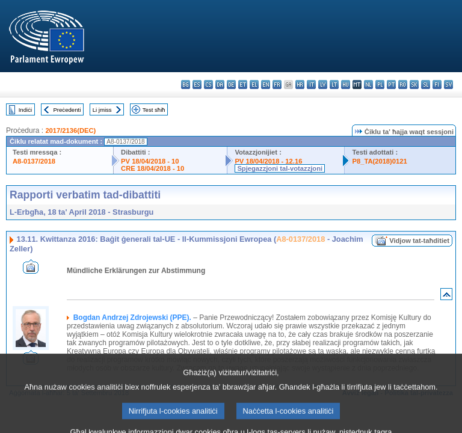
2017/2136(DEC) (70, 130)
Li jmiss (102, 109)
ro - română (402, 84)
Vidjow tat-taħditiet (419, 240)
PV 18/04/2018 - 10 (150, 161)
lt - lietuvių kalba (334, 84)
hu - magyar (345, 84)
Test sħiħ (154, 109)
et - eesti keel (242, 84)
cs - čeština (208, 84)
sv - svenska (448, 84)
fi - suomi (437, 84)
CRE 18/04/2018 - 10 (152, 168)
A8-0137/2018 (34, 161)
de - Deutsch (231, 84)
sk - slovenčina (414, 84)
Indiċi (25, 109)
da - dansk (219, 84)
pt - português (391, 84)
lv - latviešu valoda (322, 84)
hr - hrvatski (299, 84)
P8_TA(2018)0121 (379, 161)
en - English (265, 84)
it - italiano (311, 84)
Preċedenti (67, 109)
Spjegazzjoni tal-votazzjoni (279, 168)
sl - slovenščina (425, 84)
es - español (197, 84)
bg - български (185, 84)
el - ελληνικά (254, 84)
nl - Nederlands (368, 84)
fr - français (277, 84)
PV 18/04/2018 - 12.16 (268, 161)
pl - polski (379, 84)
